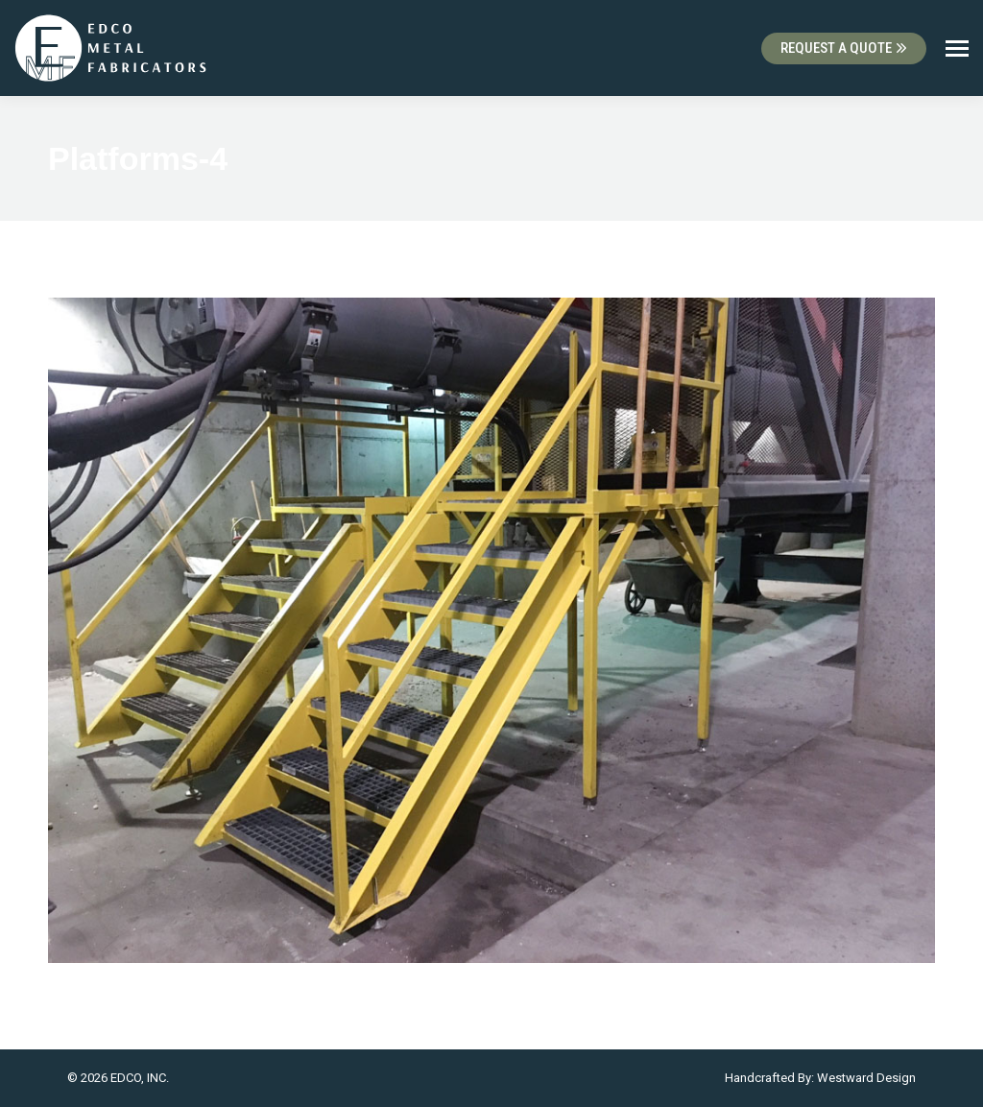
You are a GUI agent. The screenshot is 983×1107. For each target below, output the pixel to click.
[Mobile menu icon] (957, 48)
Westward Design (866, 1078)
